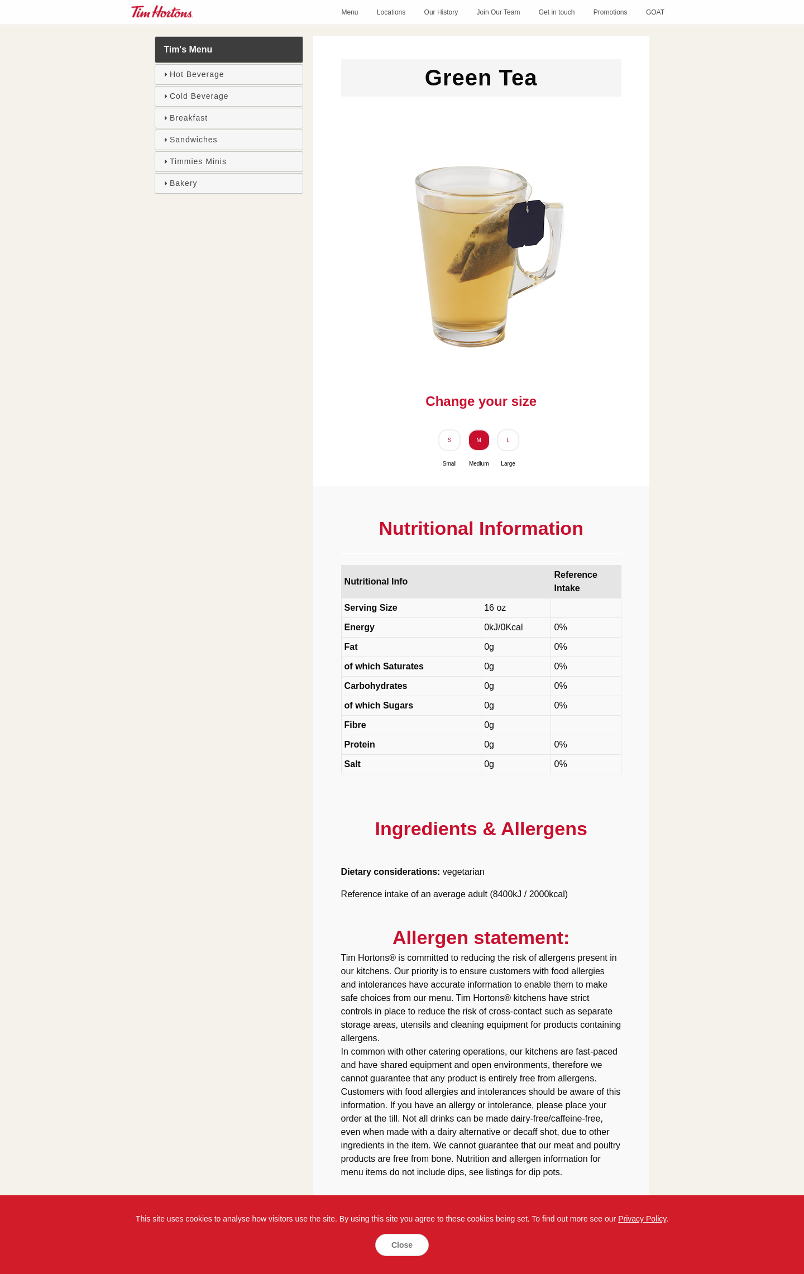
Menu (349, 12)
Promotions (611, 12)
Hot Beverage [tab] (192, 74)
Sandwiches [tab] (189, 139)
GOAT (655, 12)
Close (402, 1245)
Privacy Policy (642, 1218)
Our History (441, 12)
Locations (391, 12)
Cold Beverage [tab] (195, 96)
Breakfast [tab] (184, 117)
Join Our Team (498, 12)
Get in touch (557, 12)
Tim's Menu (188, 49)
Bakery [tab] (179, 183)
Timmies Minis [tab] (194, 161)
